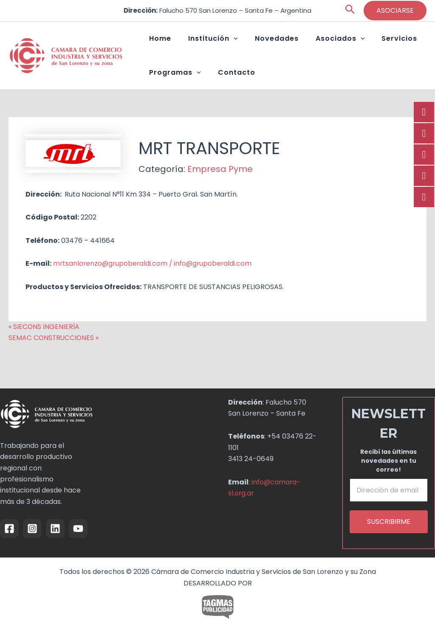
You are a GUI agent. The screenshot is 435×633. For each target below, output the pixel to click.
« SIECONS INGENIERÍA (44, 344)
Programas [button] (171, 85)
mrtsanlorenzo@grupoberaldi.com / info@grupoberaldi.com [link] (154, 280)
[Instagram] (32, 528)
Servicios (361, 43)
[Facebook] (9, 528)
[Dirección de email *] (389, 490)
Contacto (224, 85)
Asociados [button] (310, 43)
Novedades (255, 43)
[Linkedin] (55, 528)
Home (156, 43)
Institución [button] (200, 43)
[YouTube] (78, 528)
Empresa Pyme (220, 186)
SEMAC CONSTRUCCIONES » (54, 355)
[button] (350, 11)
